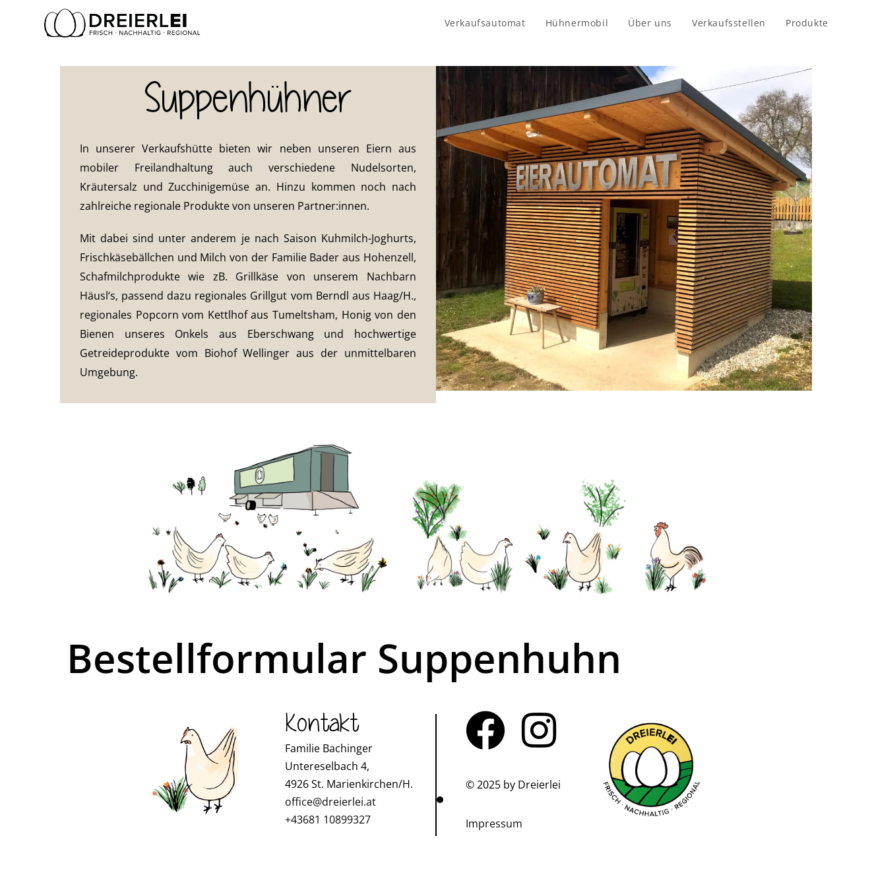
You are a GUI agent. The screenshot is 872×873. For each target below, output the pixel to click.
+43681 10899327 (328, 819)
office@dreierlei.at (330, 801)
